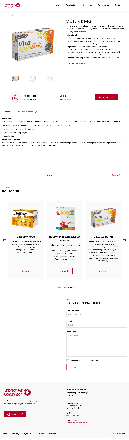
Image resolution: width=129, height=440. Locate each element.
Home (58, 6)
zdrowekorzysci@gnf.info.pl (76, 425)
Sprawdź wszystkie (64, 290)
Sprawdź (25, 273)
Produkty (72, 6)
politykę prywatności (89, 362)
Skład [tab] (7, 111)
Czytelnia (88, 6)
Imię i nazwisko (73, 312)
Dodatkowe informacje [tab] (27, 111)
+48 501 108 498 (72, 417)
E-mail (69, 323)
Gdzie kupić (103, 6)
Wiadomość (71, 333)
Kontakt (118, 6)
